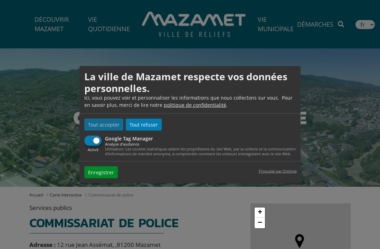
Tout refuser (144, 124)
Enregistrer (101, 172)
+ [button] (260, 213)
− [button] (260, 223)
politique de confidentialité (195, 105)
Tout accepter (104, 124)
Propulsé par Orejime (278, 170)
